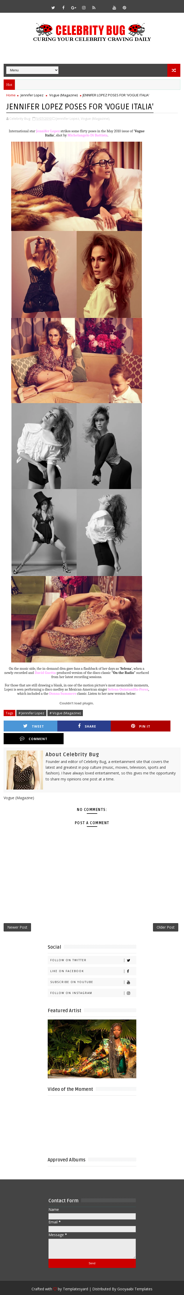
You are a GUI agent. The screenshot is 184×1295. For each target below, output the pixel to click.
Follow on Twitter (93, 948)
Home (11, 95)
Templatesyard (75, 1276)
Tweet (29, 725)
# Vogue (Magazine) (65, 712)
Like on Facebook (93, 959)
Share (73, 725)
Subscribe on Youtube (93, 970)
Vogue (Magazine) (63, 95)
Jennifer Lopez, (68, 118)
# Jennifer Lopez (31, 712)
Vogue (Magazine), (95, 118)
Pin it (117, 725)
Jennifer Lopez (32, 95)
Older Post (166, 914)
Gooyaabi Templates (134, 1276)
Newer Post (17, 914)
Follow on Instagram (93, 981)
